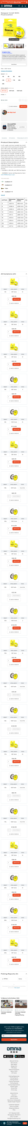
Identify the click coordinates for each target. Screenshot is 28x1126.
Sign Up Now (14, 1039)
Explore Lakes (14, 1086)
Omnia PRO (14, 1088)
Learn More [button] (22, 127)
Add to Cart (23, 106)
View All (3, 195)
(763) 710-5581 (14, 1116)
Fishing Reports (14, 1078)
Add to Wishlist (13, 106)
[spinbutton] (9, 299)
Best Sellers (14, 1064)
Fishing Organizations (14, 1085)
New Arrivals (14, 1062)
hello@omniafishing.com (14, 1118)
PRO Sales (14, 1068)
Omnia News (14, 1096)
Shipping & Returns (14, 1108)
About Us (14, 1095)
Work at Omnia (14, 1098)
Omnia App (14, 1090)
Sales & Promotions (14, 1069)
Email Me (22, 488)
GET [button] (25, 1123)
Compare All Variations (6, 71)
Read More (14, 64)
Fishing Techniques (14, 1081)
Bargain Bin (14, 1066)
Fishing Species (14, 1083)
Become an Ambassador (14, 1100)
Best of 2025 (14, 1071)
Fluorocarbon (14, 9)
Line (8, 9)
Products (3, 9)
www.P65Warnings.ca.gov (8, 174)
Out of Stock (16, 496)
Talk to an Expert (14, 1106)
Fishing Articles (14, 1079)
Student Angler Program (14, 1101)
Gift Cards (14, 1073)
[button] (14, 142)
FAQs (14, 1110)
